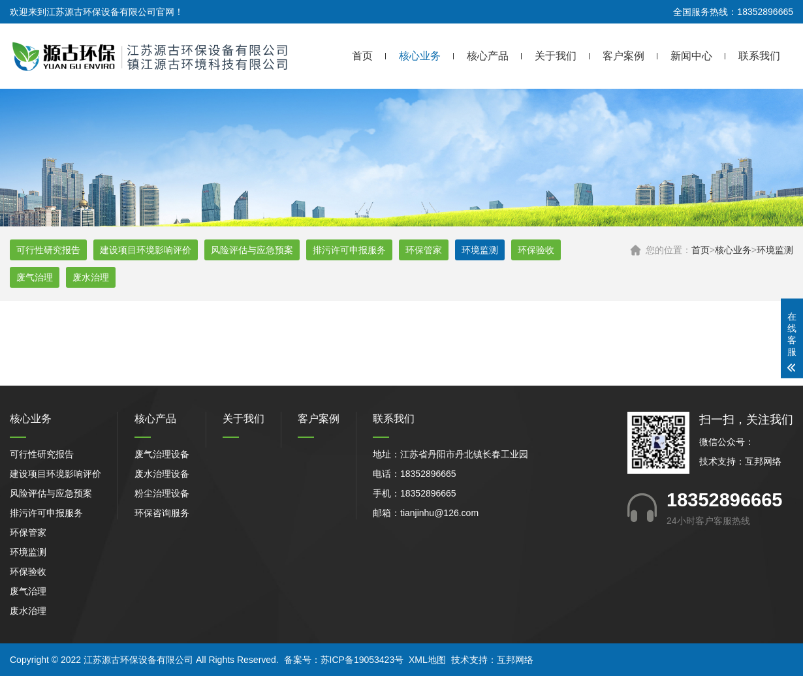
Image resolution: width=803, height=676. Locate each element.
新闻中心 (691, 55)
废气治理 (34, 277)
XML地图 (427, 659)
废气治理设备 (161, 454)
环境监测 (775, 250)
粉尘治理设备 (161, 493)
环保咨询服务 (161, 513)
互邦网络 (763, 461)
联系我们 (759, 55)
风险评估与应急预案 (252, 250)
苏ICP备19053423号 (362, 659)
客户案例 (623, 55)
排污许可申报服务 (349, 250)
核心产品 (488, 55)
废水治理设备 (161, 474)
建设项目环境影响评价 (145, 250)
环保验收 (536, 250)
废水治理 (90, 277)
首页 (362, 55)
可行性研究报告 (48, 250)
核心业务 (420, 55)
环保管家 (423, 250)
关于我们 (555, 55)
